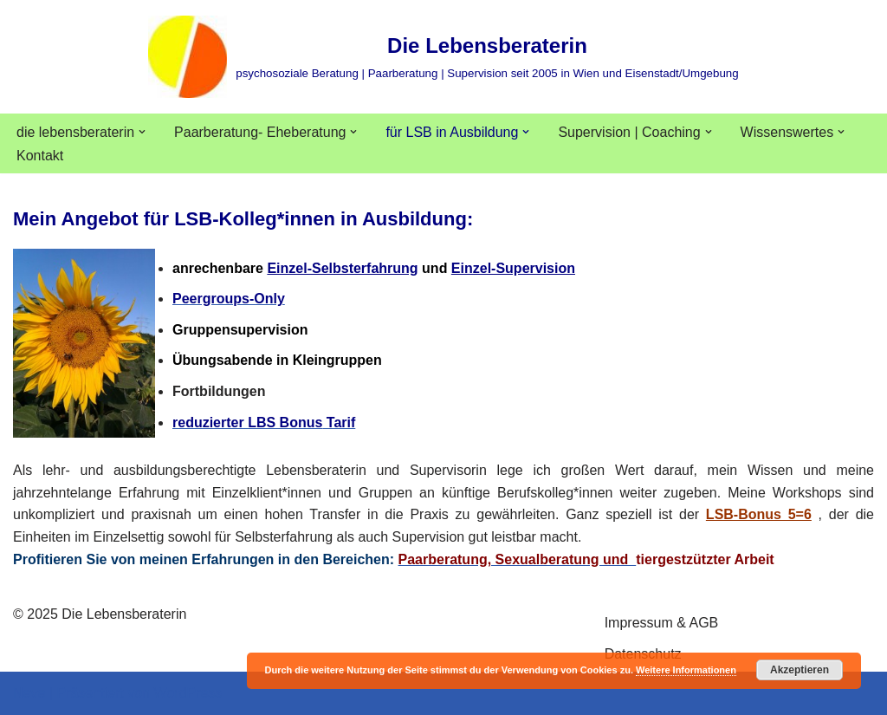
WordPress (187, 693)
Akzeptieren (799, 670)
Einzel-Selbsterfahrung (342, 268)
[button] (142, 131)
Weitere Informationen (686, 670)
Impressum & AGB (662, 622)
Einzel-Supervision (513, 268)
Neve (29, 693)
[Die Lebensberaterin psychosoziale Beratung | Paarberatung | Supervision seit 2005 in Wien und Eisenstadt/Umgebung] (443, 57)
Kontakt (39, 155)
